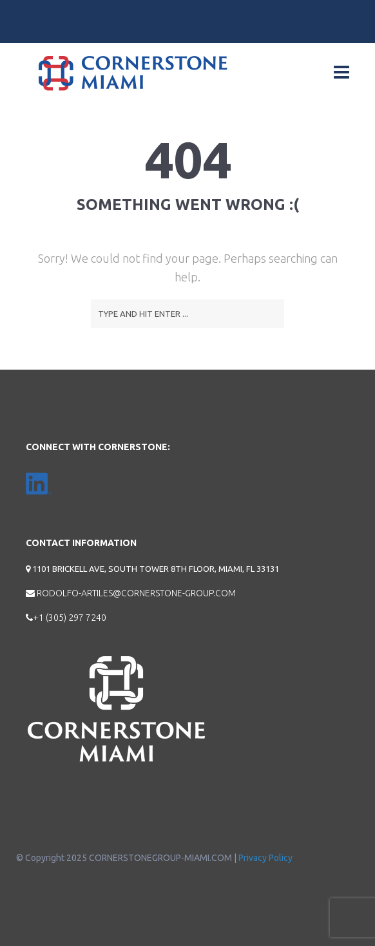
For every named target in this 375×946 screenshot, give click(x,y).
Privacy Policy (265, 858)
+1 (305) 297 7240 (66, 617)
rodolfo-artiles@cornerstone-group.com (131, 593)
